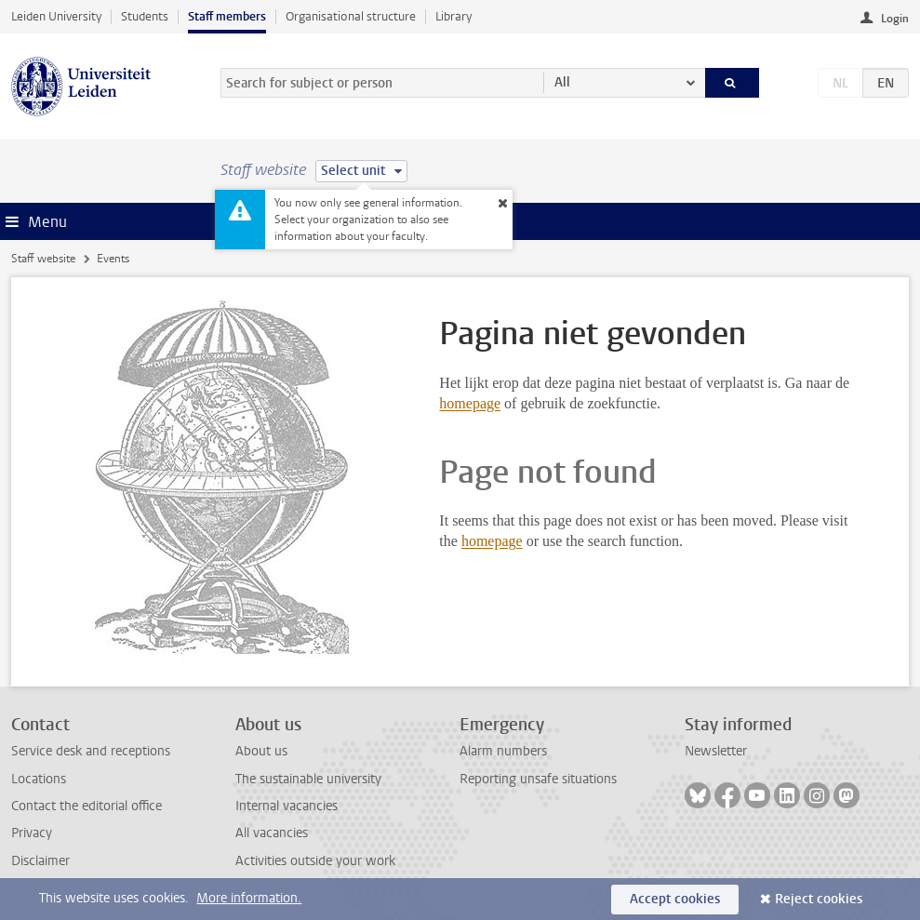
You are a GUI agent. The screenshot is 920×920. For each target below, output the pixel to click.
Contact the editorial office (86, 806)
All (562, 82)
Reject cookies (818, 899)
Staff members (227, 16)
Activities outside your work (315, 861)
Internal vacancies (286, 806)
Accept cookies (675, 899)
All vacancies (271, 833)
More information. (248, 898)
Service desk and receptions (90, 751)
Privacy (31, 833)
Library (453, 16)
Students (144, 16)
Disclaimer (40, 861)
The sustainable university (308, 779)
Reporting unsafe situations (538, 779)
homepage (469, 403)
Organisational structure (351, 16)
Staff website (43, 258)
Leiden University (56, 16)
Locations (38, 779)
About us (261, 751)
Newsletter (716, 751)
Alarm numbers (503, 751)
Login (895, 18)
